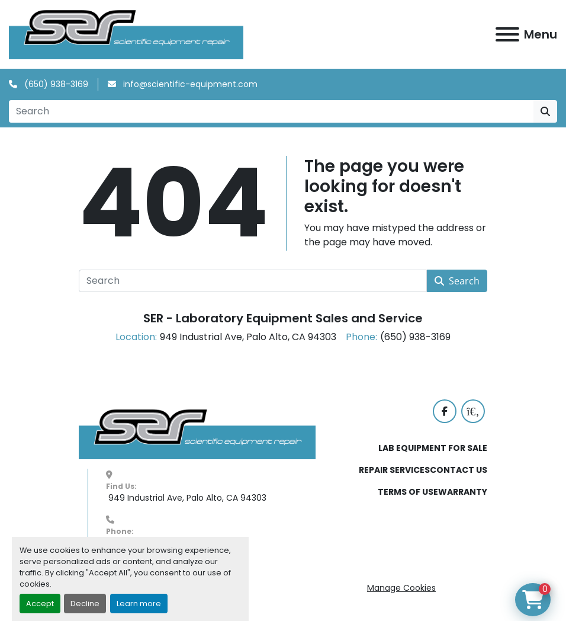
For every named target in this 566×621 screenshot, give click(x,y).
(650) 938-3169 (55, 85)
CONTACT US (458, 470)
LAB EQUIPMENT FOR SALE (432, 448)
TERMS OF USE (408, 492)
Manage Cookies (401, 588)
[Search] (271, 112)
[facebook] (444, 412)
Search (457, 281)
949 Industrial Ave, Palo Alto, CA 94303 (186, 498)
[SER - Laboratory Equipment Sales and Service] (197, 434)
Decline (84, 603)
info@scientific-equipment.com (189, 85)
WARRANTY (462, 492)
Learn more (139, 603)
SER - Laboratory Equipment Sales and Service (283, 318)
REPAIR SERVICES (394, 470)
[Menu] (507, 34)
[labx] (473, 412)
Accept (40, 603)
